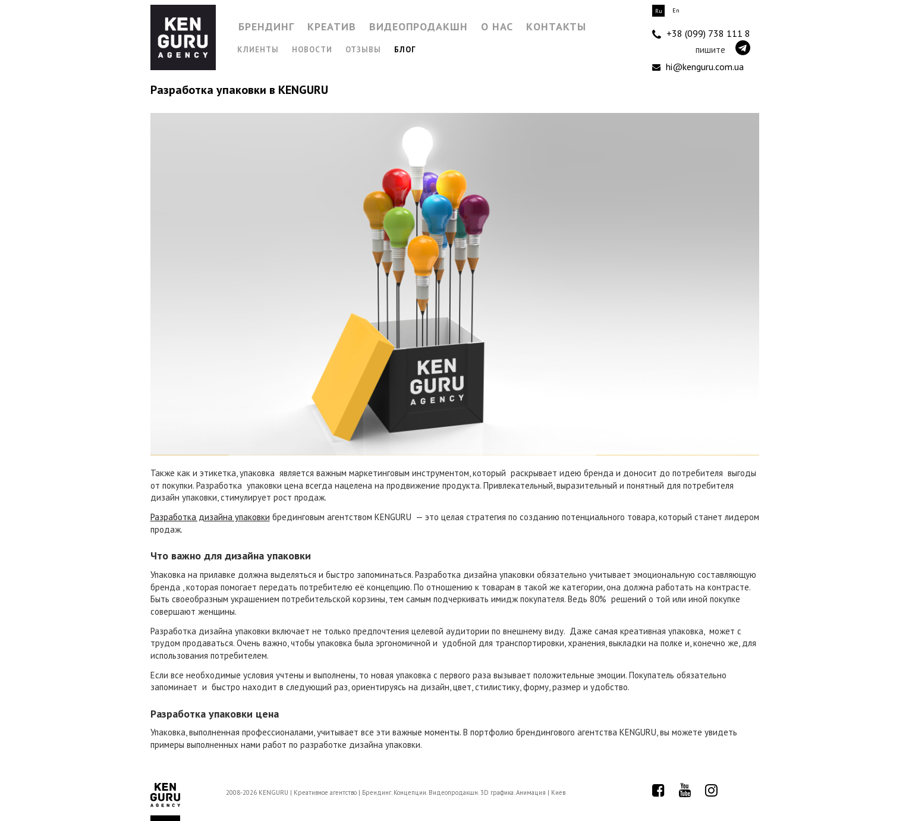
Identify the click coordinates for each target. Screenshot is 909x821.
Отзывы (363, 50)
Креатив (331, 26)
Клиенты (258, 50)
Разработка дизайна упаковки (210, 517)
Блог (405, 50)
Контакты (556, 26)
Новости (312, 50)
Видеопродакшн (418, 26)
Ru (658, 11)
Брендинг (266, 26)
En (676, 10)
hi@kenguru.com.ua (698, 67)
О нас (497, 26)
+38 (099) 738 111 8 (701, 33)
